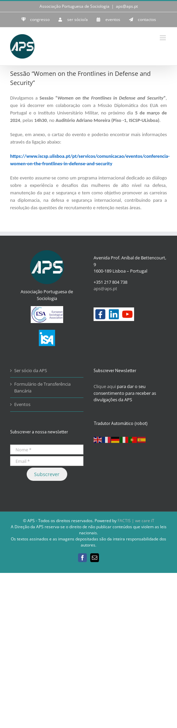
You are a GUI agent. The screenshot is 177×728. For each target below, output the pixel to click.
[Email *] (46, 461)
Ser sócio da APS (30, 370)
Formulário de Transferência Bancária (42, 387)
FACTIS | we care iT (136, 520)
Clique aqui (105, 386)
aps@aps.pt (127, 6)
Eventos (22, 404)
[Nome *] (46, 449)
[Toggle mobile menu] (163, 37)
